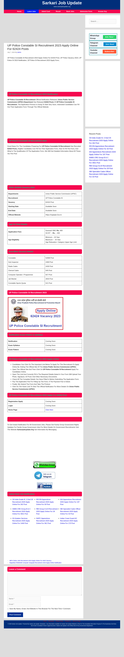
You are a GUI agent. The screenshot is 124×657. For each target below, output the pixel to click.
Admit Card (46, 11)
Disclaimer (51, 621)
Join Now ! (109, 37)
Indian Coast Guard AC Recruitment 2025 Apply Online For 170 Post (69, 520)
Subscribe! (109, 51)
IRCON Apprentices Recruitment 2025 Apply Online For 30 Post (45, 502)
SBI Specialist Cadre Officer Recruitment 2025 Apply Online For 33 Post (70, 511)
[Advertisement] (43, 28)
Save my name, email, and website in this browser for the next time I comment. (40, 609)
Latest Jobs (31, 11)
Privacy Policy (59, 621)
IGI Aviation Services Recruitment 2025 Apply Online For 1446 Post (21, 520)
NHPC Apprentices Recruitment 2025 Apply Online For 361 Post (45, 520)
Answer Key (102, 11)
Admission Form (86, 11)
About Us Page (77, 621)
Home (19, 11)
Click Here (49, 410)
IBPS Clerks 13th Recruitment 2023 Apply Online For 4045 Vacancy (30, 560)
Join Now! (109, 44)
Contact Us (68, 621)
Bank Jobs (70, 11)
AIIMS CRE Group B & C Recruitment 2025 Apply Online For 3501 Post (21, 511)
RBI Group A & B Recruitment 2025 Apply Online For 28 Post (47, 511)
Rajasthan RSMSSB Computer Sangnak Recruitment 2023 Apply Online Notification (35, 563)
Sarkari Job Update (62, 2)
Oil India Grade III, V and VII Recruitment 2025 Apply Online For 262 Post (22, 502)
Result (58, 11)
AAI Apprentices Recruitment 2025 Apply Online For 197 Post (70, 502)
